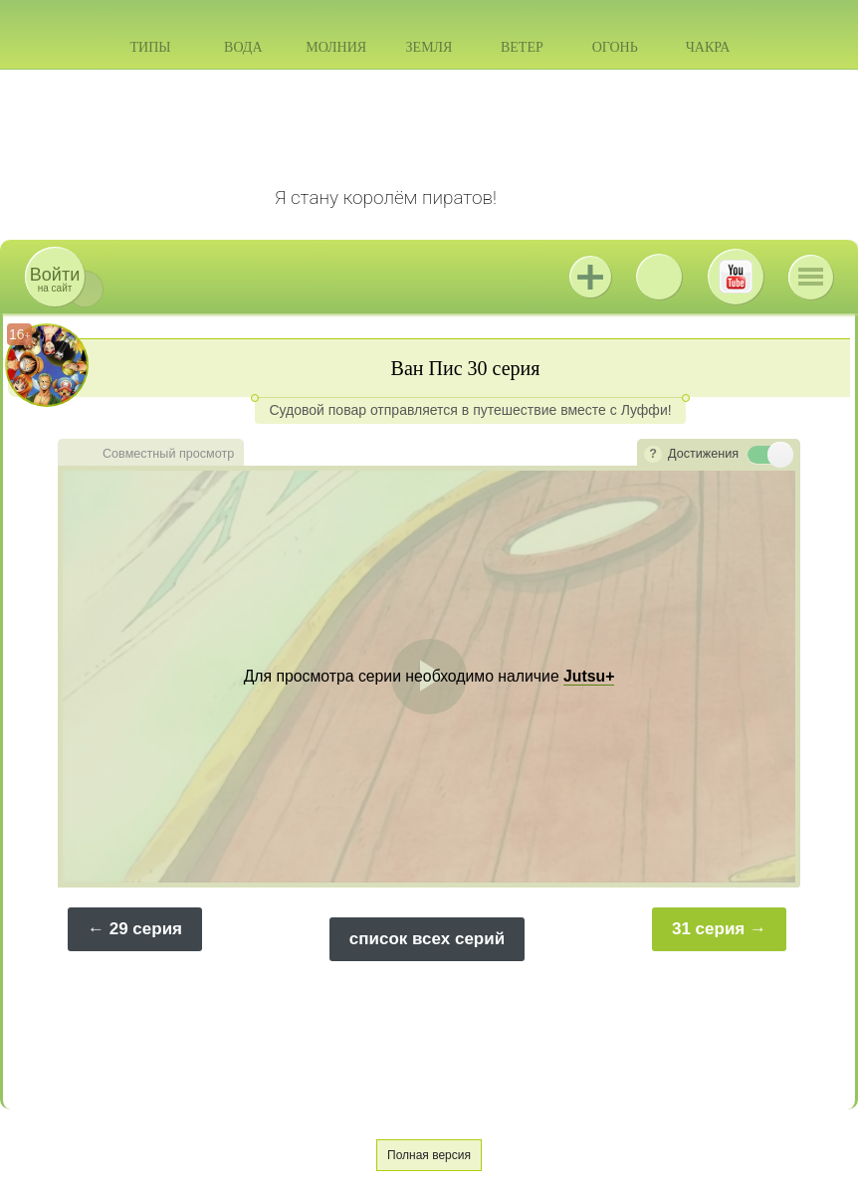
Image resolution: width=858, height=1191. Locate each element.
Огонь (615, 47)
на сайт (55, 279)
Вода (243, 47)
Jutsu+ (590, 277)
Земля (429, 47)
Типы (149, 47)
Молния (336, 47)
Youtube (735, 276)
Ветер (522, 47)
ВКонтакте (659, 276)
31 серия (708, 928)
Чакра (708, 47)
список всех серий (427, 938)
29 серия (145, 928)
